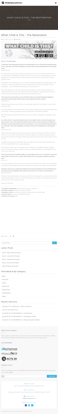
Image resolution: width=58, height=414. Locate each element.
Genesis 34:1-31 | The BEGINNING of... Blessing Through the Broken (21, 320)
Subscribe (52, 376)
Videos (4, 296)
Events (4, 283)
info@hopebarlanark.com (29, 398)
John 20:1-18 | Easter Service (10, 310)
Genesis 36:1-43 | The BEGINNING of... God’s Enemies (17, 313)
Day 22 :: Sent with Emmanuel (10, 262)
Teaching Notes (6, 293)
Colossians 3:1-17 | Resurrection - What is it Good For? (17, 306)
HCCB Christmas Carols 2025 (10, 266)
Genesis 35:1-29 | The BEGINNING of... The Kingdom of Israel (19, 316)
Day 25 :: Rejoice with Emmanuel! (11, 252)
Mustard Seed (6, 289)
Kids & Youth (5, 286)
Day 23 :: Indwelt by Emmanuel (10, 259)
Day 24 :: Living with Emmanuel (11, 256)
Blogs (3, 276)
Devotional (18, 39)
